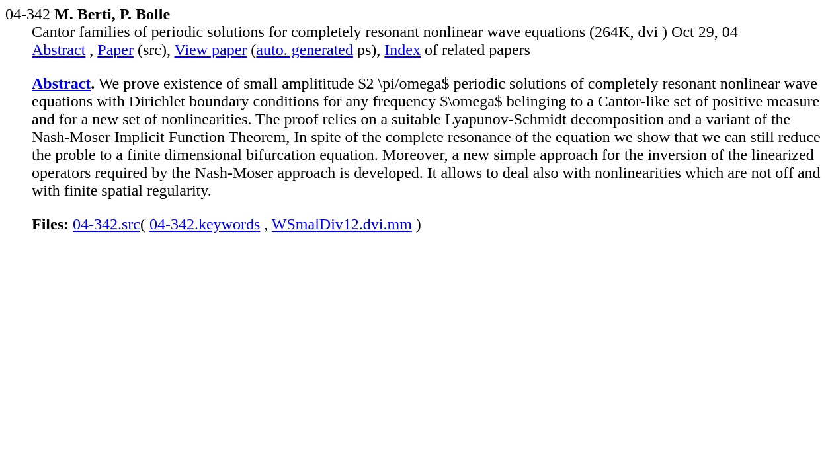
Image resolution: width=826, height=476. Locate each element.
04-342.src (106, 224)
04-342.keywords (204, 224)
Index (402, 49)
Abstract (58, 49)
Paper (115, 49)
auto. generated (304, 49)
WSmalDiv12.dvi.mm (342, 224)
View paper (211, 49)
